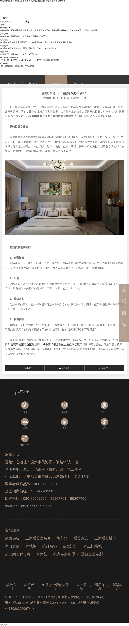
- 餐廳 (74, 30)
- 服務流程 (4, 36)
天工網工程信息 (17, 554)
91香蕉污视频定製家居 (21, 344)
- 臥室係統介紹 (16, 60)
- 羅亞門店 (24, 42)
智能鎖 (62, 538)
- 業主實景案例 (6, 66)
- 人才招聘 (36, 60)
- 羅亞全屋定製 (28, 48)
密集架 (41, 554)
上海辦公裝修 (105, 538)
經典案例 (4, 63)
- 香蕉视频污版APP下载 (61, 30)
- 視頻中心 (14, 54)
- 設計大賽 (33, 54)
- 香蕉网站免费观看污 (34, 30)
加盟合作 (4, 45)
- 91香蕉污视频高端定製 (10, 48)
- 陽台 (86, 30)
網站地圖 (4, 624)
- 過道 (80, 30)
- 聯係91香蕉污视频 (50, 60)
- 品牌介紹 (4, 60)
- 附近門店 (43, 36)
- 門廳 (47, 30)
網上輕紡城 (93, 546)
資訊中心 (4, 51)
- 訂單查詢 (23, 36)
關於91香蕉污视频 (8, 57)
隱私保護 (100, 586)
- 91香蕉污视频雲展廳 (51, 42)
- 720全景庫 (28, 66)
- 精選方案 (18, 66)
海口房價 (12, 546)
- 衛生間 (93, 30)
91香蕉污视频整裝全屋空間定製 (61, 344)
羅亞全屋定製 (92, 554)
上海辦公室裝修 (38, 538)
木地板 (30, 546)
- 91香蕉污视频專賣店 (9, 42)
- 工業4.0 (27, 60)
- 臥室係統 (4, 30)
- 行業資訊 (23, 54)
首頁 (2, 24)
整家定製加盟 (64, 554)
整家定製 (4, 28)
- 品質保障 (14, 36)
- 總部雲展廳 (35, 42)
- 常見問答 (33, 36)
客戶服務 (4, 33)
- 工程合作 (40, 48)
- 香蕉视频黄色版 (17, 30)
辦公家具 (81, 538)
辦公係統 (29, 586)
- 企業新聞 (4, 54)
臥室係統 (12, 538)
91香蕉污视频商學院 (55, 586)
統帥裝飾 (49, 546)
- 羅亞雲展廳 (66, 42)
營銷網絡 (4, 39)
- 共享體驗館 (50, 48)
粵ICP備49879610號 (20, 603)
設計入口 (11, 586)
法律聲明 (82, 586)
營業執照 (118, 586)
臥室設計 (70, 546)
